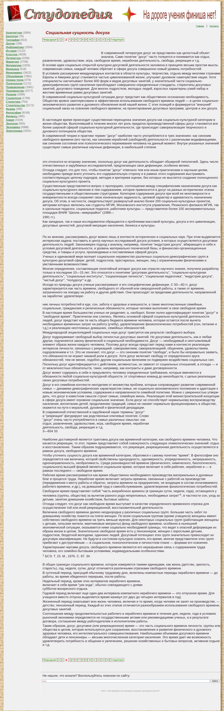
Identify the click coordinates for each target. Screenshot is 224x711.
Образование (14, 76)
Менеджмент (14, 72)
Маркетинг (12, 61)
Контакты (214, 26)
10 (90, 39)
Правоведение (15, 87)
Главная (200, 26)
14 (107, 39)
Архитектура (14, 32)
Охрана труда (15, 79)
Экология (12, 123)
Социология (13, 98)
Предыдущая (50, 39)
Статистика (13, 101)
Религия (11, 94)
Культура (11, 54)
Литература (13, 58)
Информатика (15, 47)
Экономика (13, 127)
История (11, 50)
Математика (13, 65)
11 (94, 39)
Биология (12, 36)
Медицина (12, 69)
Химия (10, 119)
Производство (15, 90)
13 (103, 39)
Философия (13, 112)
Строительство (15, 105)
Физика (10, 109)
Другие (10, 43)
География (13, 39)
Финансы (11, 116)
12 (99, 39)
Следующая (117, 39)
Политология (14, 83)
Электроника (14, 130)
